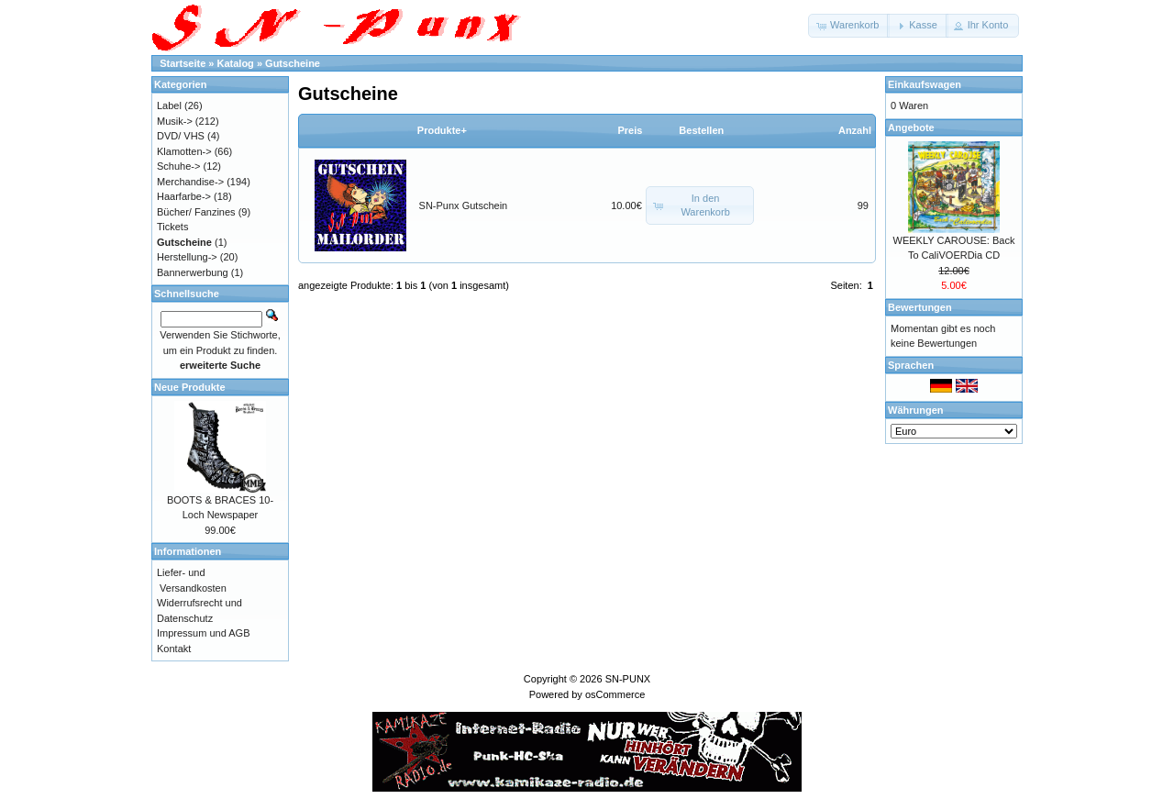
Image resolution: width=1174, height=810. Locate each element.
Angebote (911, 127)
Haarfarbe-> (184, 196)
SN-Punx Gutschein (463, 205)
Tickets (172, 226)
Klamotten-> (184, 151)
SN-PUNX (628, 678)
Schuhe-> (178, 166)
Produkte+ (442, 130)
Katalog (235, 63)
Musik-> (175, 121)
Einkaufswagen (924, 84)
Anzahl (854, 130)
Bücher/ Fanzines (196, 211)
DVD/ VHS (181, 135)
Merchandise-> (190, 181)
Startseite (182, 63)
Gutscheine (292, 63)
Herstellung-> (187, 256)
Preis (629, 130)
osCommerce (615, 694)
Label (169, 105)
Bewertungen (920, 307)
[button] (849, 26)
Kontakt (174, 648)
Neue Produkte (190, 387)
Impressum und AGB (203, 632)
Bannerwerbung (192, 272)
